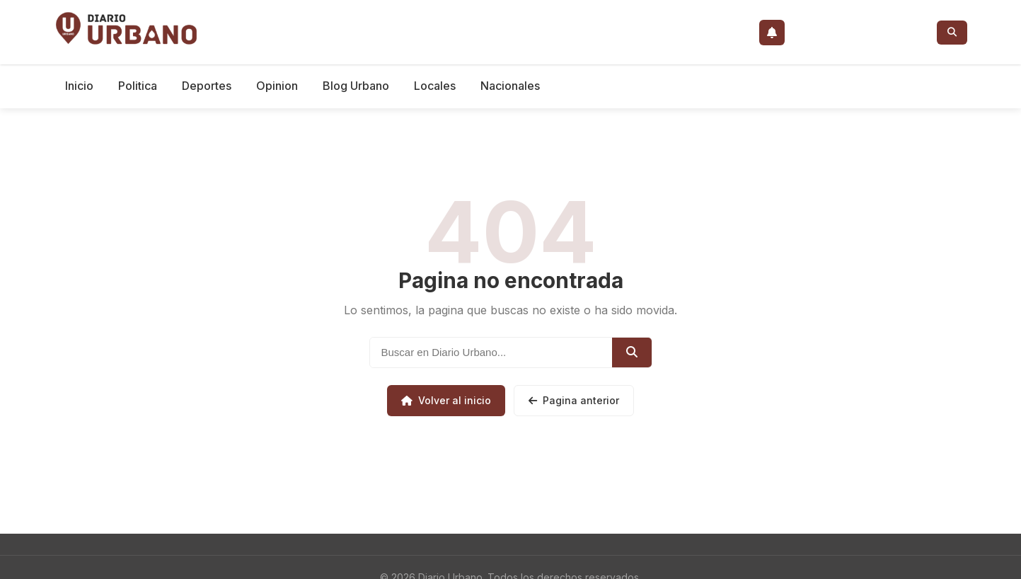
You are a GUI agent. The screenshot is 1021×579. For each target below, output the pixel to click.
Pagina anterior (574, 400)
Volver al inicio (446, 400)
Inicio (79, 86)
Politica (137, 86)
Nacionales (510, 86)
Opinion (277, 86)
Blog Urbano (356, 86)
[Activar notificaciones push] (772, 32)
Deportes (206, 86)
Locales (435, 86)
